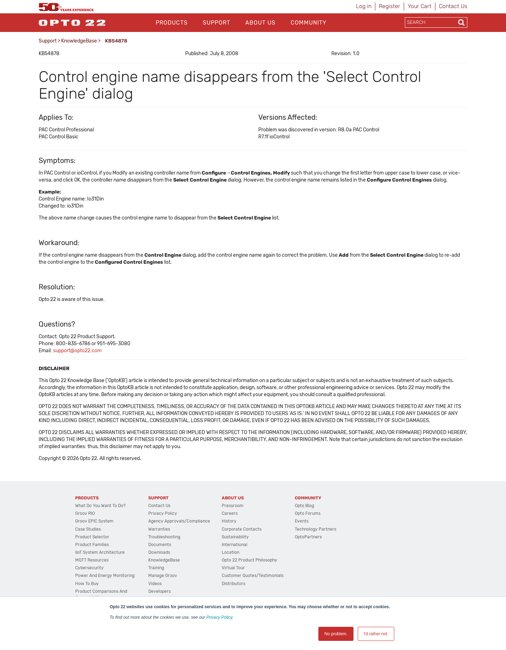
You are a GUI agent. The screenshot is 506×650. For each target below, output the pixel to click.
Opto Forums (307, 513)
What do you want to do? (100, 505)
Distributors (233, 583)
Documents (159, 544)
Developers (159, 591)
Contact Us (453, 6)
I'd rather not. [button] (376, 633)
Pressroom (233, 505)
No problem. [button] (335, 633)
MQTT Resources (92, 560)
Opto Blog (304, 505)
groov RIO (85, 513)
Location (230, 552)
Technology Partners (315, 529)
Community (308, 22)
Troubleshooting (164, 536)
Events (302, 521)
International (234, 544)
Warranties (159, 529)
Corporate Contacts (241, 529)
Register (389, 6)
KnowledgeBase (79, 41)
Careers (230, 513)
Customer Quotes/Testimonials (253, 575)
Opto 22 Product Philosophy (249, 560)
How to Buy (87, 583)
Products (172, 22)
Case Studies (88, 529)
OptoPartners (308, 536)
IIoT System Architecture (100, 552)
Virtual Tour (233, 567)
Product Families (92, 544)
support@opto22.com (77, 351)
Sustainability (235, 536)
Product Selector (92, 536)
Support (216, 22)
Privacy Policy (219, 617)
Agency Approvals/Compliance (179, 521)
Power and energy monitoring (105, 575)
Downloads (159, 552)
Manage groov (162, 575)
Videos (155, 583)
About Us (260, 22)
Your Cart (420, 6)
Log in (363, 6)
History (229, 521)
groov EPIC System (94, 521)
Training (156, 567)
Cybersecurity (89, 567)
